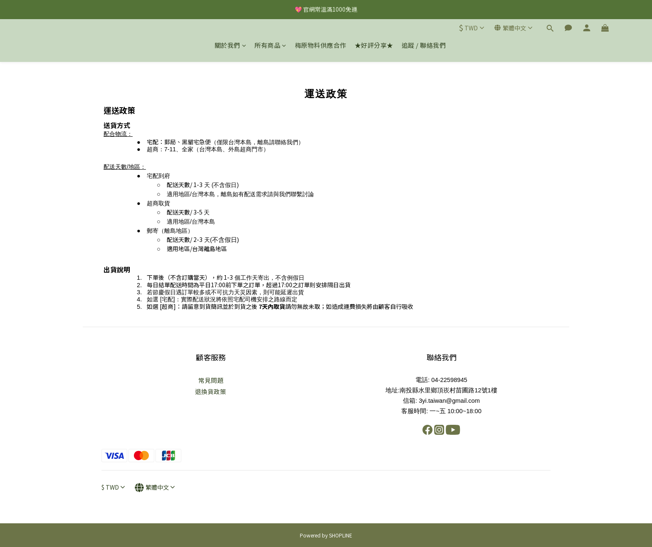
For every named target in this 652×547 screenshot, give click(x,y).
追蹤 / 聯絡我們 (424, 45)
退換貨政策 (210, 391)
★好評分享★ (374, 45)
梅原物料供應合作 (320, 45)
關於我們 (231, 45)
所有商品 (270, 45)
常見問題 (210, 380)
